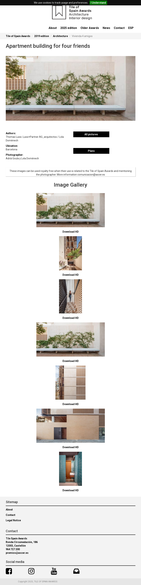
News (106, 28)
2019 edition (41, 36)
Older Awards (89, 28)
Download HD (70, 231)
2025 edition (68, 28)
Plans (91, 150)
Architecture (60, 36)
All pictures (91, 134)
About (53, 28)
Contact (119, 28)
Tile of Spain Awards (18, 36)
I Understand (98, 2)
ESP (131, 28)
